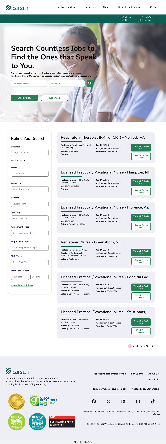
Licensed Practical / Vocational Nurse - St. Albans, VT (103, 312)
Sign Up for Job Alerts (141, 156)
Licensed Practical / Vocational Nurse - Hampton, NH (106, 172)
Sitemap (156, 414)
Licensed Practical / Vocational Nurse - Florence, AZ (105, 207)
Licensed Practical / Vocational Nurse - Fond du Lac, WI (105, 277)
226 (146, 346)
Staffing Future (132, 411)
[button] (77, 7)
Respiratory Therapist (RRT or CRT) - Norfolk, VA (103, 137)
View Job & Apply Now (141, 147)
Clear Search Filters (22, 285)
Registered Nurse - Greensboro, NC (91, 242)
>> (152, 346)
